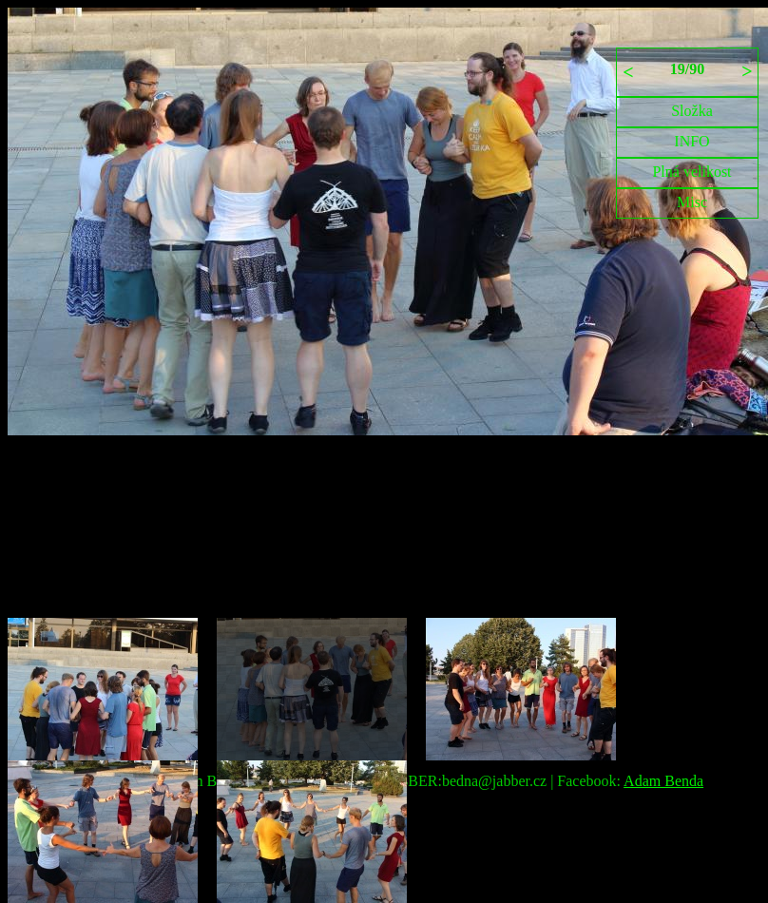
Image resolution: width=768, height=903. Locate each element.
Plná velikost (691, 171)
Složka (692, 111)
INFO (691, 141)
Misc (692, 202)
